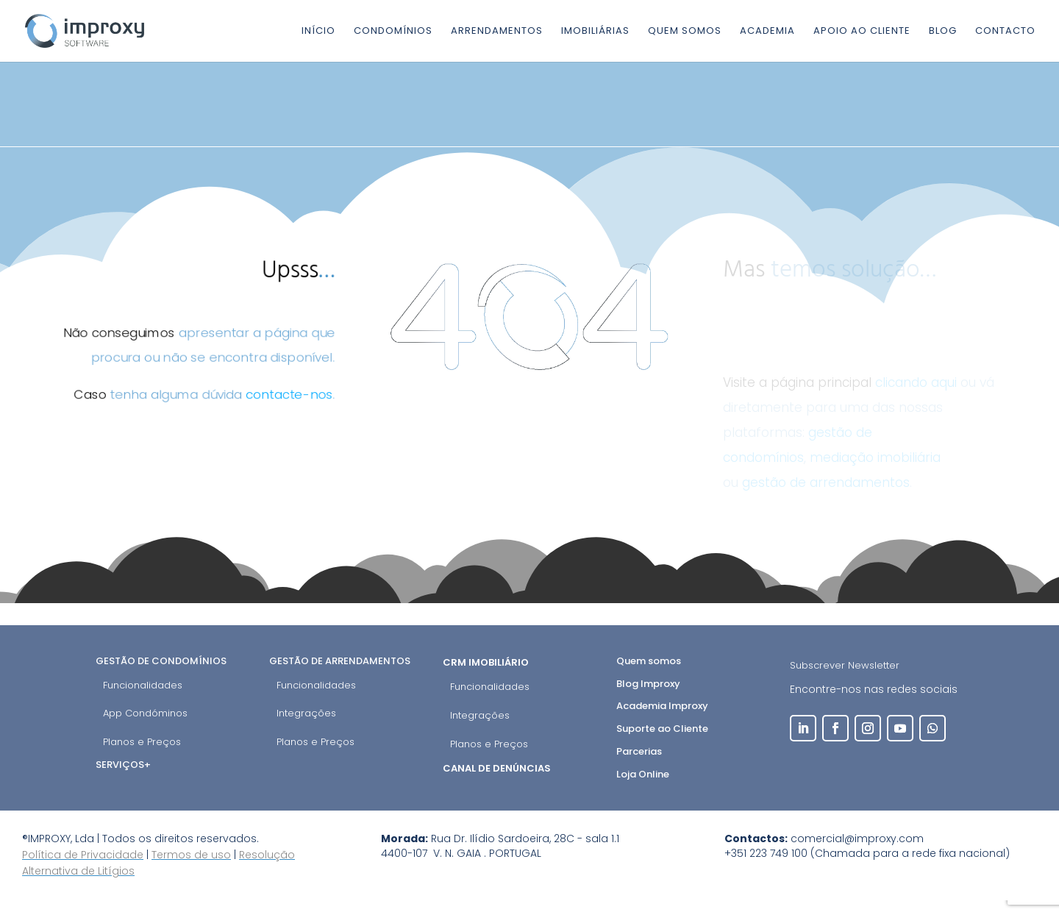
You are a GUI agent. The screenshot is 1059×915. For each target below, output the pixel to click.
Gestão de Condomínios (161, 661)
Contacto (1005, 32)
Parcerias (639, 751)
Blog (943, 32)
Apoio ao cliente (861, 32)
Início (318, 32)
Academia (767, 32)
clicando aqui (916, 382)
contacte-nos (290, 396)
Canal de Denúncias (498, 768)
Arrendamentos (497, 32)
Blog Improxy (648, 684)
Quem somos (684, 32)
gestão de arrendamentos (826, 482)
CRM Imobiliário (487, 662)
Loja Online (642, 774)
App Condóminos (145, 713)
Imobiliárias (595, 32)
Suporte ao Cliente (662, 729)
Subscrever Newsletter (844, 665)
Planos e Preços (142, 742)
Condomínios (393, 32)
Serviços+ (123, 765)
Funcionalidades (142, 685)
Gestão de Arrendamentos (339, 661)
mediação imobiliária (875, 457)
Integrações (306, 713)
